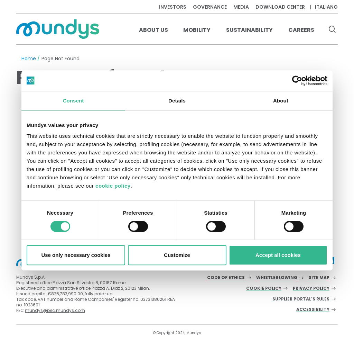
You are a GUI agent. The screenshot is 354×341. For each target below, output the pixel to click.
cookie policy (113, 186)
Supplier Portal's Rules (300, 299)
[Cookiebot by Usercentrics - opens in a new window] (297, 80)
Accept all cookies (278, 255)
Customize (177, 255)
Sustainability (249, 30)
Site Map (319, 278)
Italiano (326, 7)
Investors (172, 7)
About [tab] (280, 101)
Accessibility (312, 309)
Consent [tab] (73, 101)
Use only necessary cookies (75, 255)
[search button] (332, 30)
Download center (280, 7)
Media (241, 7)
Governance (210, 7)
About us (153, 30)
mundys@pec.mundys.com (55, 310)
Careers (301, 30)
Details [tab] (177, 101)
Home (28, 58)
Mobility (197, 30)
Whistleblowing (276, 278)
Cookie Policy (263, 288)
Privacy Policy (311, 288)
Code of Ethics (226, 278)
